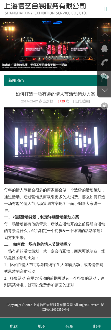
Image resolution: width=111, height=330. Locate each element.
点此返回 (81, 101)
